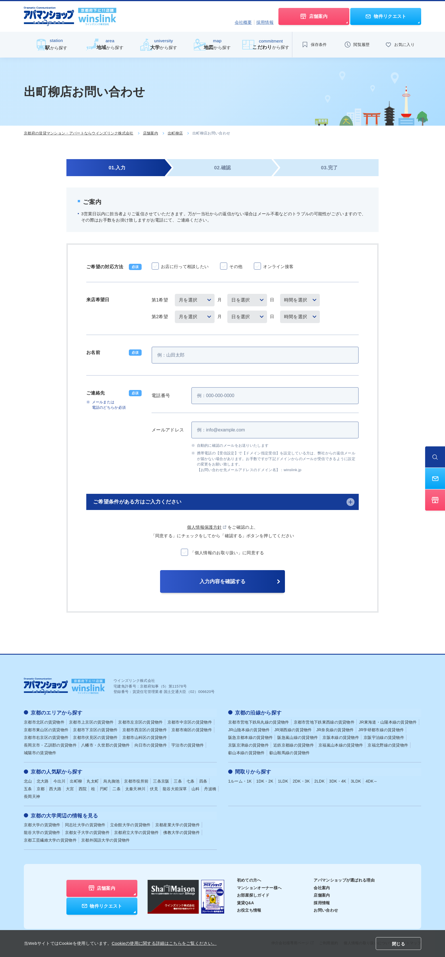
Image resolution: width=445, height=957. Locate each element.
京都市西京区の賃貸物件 (144, 729)
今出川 (59, 780)
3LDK (356, 780)
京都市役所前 (136, 780)
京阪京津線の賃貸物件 (248, 744)
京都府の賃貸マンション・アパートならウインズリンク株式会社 (78, 133)
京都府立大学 (136, 831)
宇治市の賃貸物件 (187, 744)
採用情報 (265, 22)
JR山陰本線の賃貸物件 (249, 729)
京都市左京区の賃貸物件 (140, 721)
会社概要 (243, 22)
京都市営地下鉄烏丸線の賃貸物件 (258, 721)
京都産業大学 (177, 823)
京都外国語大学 (105, 839)
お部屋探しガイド (253, 894)
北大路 (43, 780)
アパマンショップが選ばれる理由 (344, 879)
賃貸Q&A (245, 901)
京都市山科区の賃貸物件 (144, 737)
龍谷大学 (42, 831)
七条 (190, 780)
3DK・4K (337, 780)
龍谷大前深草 (175, 788)
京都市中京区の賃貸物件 (189, 721)
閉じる (398, 943)
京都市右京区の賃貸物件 (46, 737)
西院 (83, 788)
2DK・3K (301, 780)
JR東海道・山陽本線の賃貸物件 (388, 721)
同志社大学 (85, 823)
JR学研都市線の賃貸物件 (381, 729)
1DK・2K (264, 780)
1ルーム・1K (240, 780)
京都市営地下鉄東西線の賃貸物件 (324, 721)
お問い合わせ (326, 909)
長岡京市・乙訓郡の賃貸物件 (50, 744)
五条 (28, 788)
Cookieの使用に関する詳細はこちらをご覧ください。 (164, 943)
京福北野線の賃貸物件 (388, 744)
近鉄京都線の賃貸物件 (293, 744)
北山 (28, 780)
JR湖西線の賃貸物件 (293, 729)
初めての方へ (249, 879)
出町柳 (76, 780)
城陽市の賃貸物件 (40, 752)
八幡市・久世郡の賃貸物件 (105, 744)
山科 (196, 788)
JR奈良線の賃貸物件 (335, 729)
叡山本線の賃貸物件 (246, 752)
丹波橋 (210, 788)
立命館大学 (130, 823)
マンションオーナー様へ (259, 886)
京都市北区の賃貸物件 (44, 721)
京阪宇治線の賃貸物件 (384, 737)
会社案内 (322, 886)
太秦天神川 (135, 788)
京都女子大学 (87, 831)
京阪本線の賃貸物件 (340, 737)
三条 (178, 780)
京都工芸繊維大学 (50, 839)
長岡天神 (32, 795)
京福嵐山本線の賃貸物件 (340, 744)
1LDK (283, 780)
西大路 (55, 788)
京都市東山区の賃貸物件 (46, 729)
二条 (116, 788)
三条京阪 (161, 780)
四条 (203, 780)
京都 (41, 788)
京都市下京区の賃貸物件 (95, 729)
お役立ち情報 (249, 909)
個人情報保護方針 (204, 527)
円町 (104, 788)
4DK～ (371, 780)
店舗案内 (150, 133)
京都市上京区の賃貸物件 (91, 721)
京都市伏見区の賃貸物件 (95, 737)
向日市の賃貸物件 (151, 744)
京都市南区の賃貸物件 (191, 729)
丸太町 (93, 780)
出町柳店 (175, 133)
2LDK (319, 780)
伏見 (154, 788)
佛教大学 (181, 831)
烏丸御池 (111, 780)
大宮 (70, 788)
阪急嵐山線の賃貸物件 (297, 737)
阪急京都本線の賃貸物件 (250, 737)
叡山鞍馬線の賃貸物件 (289, 752)
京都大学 (42, 823)
